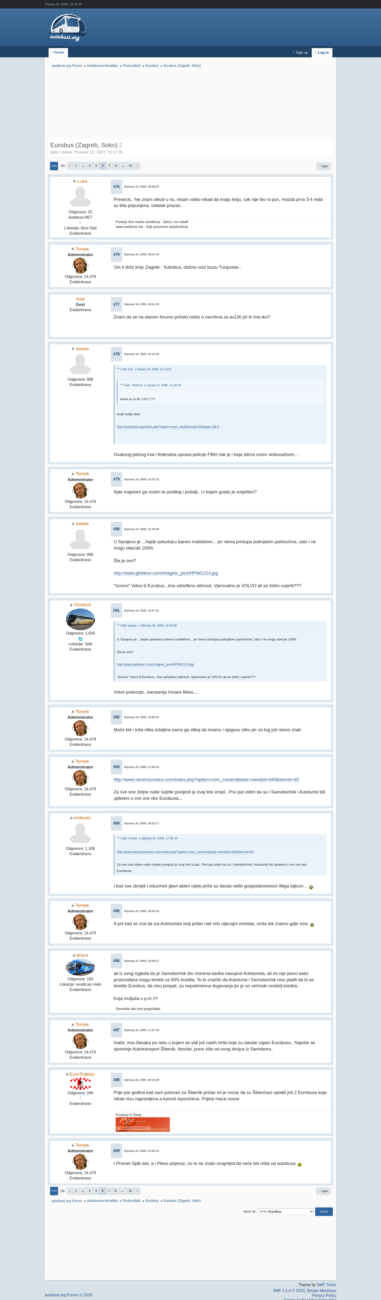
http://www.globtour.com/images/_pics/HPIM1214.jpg (166, 573)
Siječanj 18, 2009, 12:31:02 (141, 354)
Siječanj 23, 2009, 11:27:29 (141, 1030)
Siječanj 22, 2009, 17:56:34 (141, 767)
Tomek (82, 248)
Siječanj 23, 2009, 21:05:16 (141, 1150)
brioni (82, 955)
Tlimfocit (82, 604)
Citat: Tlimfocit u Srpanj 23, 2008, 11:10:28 (152, 385)
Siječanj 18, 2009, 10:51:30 (141, 304)
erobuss (82, 817)
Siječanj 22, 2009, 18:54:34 (141, 911)
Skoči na (249, 1211)
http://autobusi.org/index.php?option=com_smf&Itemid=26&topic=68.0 (168, 427)
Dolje (54, 165)
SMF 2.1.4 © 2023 (288, 1291)
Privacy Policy (324, 1295)
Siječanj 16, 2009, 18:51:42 (141, 254)
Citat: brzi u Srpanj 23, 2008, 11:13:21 (146, 369)
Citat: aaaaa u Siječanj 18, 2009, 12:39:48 (149, 626)
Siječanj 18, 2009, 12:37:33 (141, 479)
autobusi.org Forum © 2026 (68, 1295)
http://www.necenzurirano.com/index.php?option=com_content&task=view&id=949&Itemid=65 (206, 779)
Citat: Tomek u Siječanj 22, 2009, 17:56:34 (149, 838)
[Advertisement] (190, 104)
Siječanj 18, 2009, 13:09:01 (141, 717)
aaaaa (82, 348)
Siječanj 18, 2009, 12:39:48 (141, 529)
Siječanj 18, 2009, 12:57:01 (141, 610)
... (83, 165)
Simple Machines (321, 1291)
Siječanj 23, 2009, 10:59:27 (141, 960)
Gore (54, 1190)
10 (130, 165)
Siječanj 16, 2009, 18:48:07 (141, 186)
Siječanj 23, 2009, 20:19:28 (141, 1079)
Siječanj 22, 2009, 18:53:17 (141, 823)
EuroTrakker (82, 1074)
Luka (82, 181)
